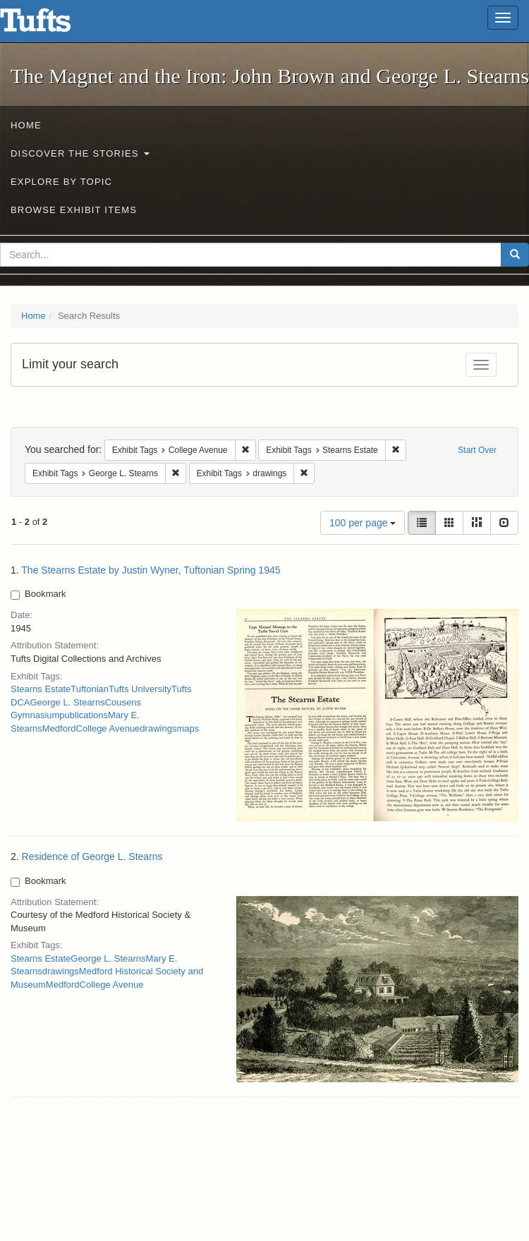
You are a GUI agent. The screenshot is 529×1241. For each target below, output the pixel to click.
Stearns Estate (41, 689)
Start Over (477, 450)
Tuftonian (90, 689)
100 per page (362, 522)
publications (83, 715)
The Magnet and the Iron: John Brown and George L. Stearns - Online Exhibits (53, 24)
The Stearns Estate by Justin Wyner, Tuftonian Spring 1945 (150, 570)
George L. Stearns (67, 702)
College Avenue (108, 728)
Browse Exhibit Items (74, 210)
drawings (158, 728)
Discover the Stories (80, 153)
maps (187, 728)
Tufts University (140, 689)
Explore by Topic (61, 181)
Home (26, 125)
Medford (59, 728)
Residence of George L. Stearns (92, 856)
